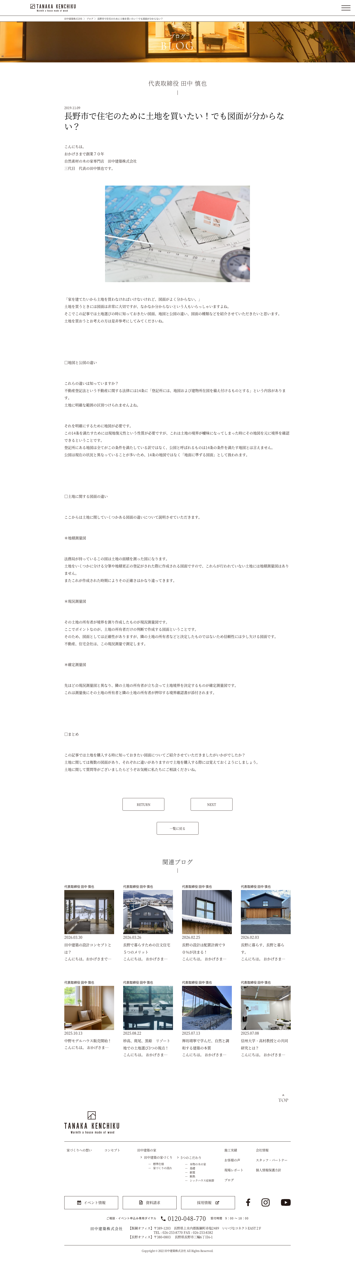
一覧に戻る (177, 828)
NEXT (211, 804)
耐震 (192, 1172)
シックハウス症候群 (202, 1180)
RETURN (143, 804)
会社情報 (262, 1150)
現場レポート (233, 1170)
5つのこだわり (191, 1157)
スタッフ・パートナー (272, 1160)
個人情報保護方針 (268, 1170)
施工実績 (230, 1150)
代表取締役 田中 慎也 (79, 886)
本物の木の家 (198, 1164)
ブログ (89, 18)
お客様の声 (232, 1160)
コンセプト (112, 1150)
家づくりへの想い (79, 1150)
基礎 (192, 1168)
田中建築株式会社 (73, 18)
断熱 (192, 1176)
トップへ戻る (283, 1098)
